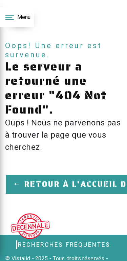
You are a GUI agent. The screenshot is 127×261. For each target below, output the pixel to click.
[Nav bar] (17, 17)
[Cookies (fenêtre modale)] (2, 257)
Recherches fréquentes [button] (64, 244)
